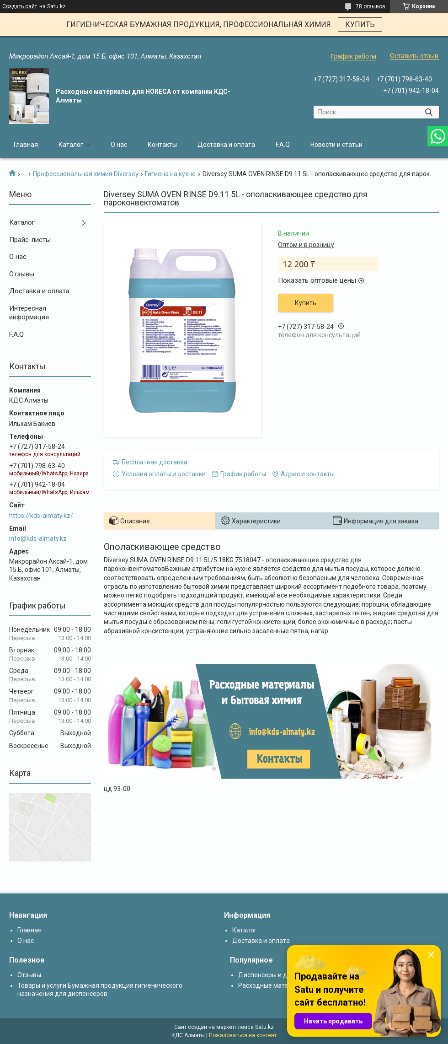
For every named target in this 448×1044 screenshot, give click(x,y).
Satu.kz (264, 1027)
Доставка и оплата (226, 144)
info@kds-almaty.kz (38, 538)
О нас (119, 144)
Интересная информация (29, 313)
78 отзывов (370, 6)
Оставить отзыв (414, 55)
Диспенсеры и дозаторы (275, 975)
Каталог (71, 144)
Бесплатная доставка (154, 462)
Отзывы (21, 274)
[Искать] (428, 112)
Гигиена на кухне (170, 174)
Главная (26, 144)
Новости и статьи (336, 144)
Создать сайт (19, 6)
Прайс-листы (30, 240)
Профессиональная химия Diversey (86, 174)
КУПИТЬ (360, 24)
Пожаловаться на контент (243, 1035)
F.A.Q (283, 144)
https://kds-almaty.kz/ (41, 515)
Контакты (162, 144)
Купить (305, 303)
